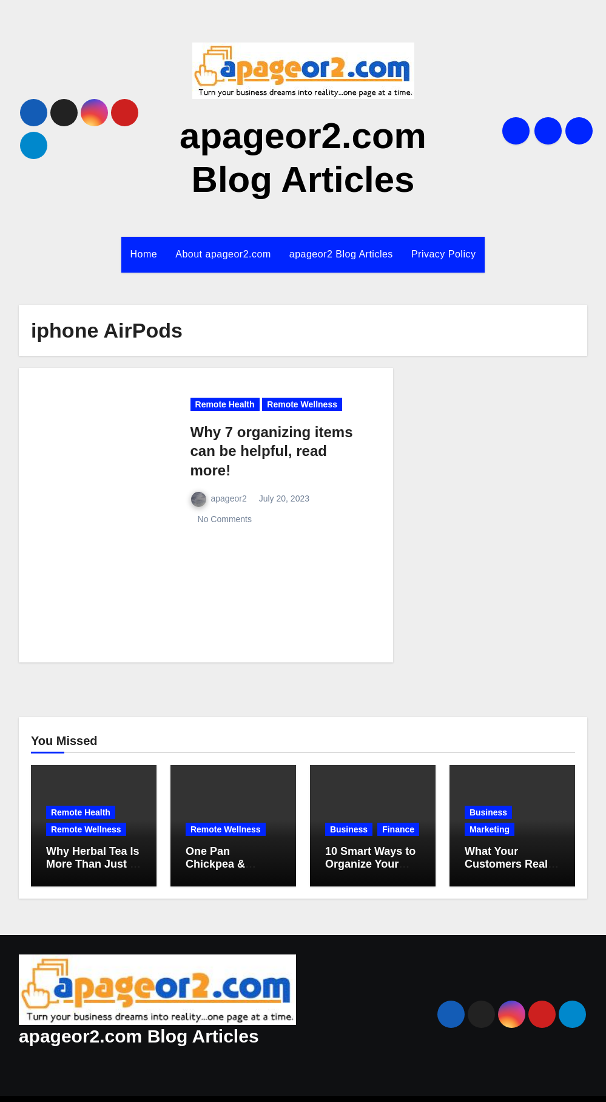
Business (349, 813)
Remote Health (229, 405)
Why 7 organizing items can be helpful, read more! (273, 450)
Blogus (352, 1084)
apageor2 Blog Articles (343, 254)
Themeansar (412, 1084)
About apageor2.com (219, 254)
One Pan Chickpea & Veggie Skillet (222, 865)
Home (138, 254)
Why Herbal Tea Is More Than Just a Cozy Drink (92, 865)
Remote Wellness (313, 405)
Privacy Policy (449, 254)
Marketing (492, 830)
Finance (347, 830)
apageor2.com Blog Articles (132, 1008)
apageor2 (222, 500)
